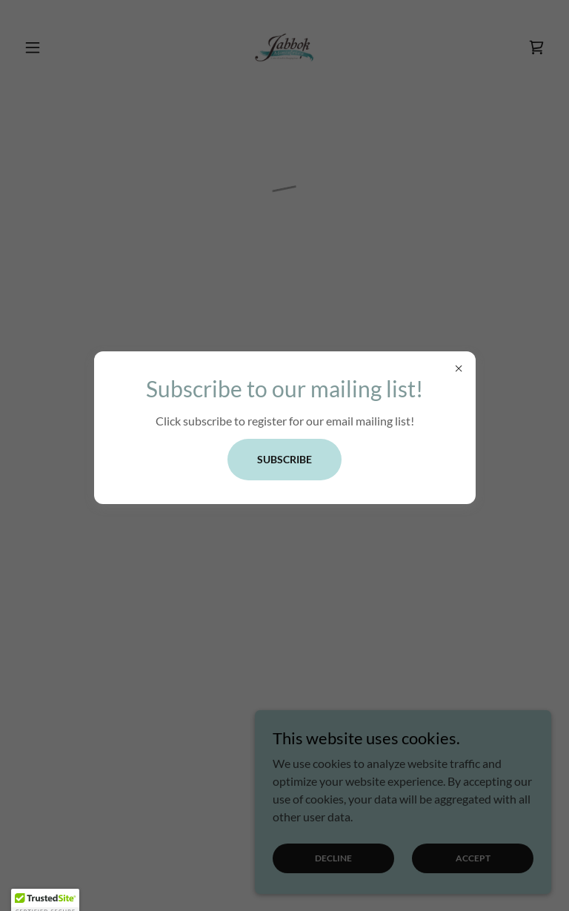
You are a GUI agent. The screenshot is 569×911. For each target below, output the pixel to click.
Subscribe (284, 459)
